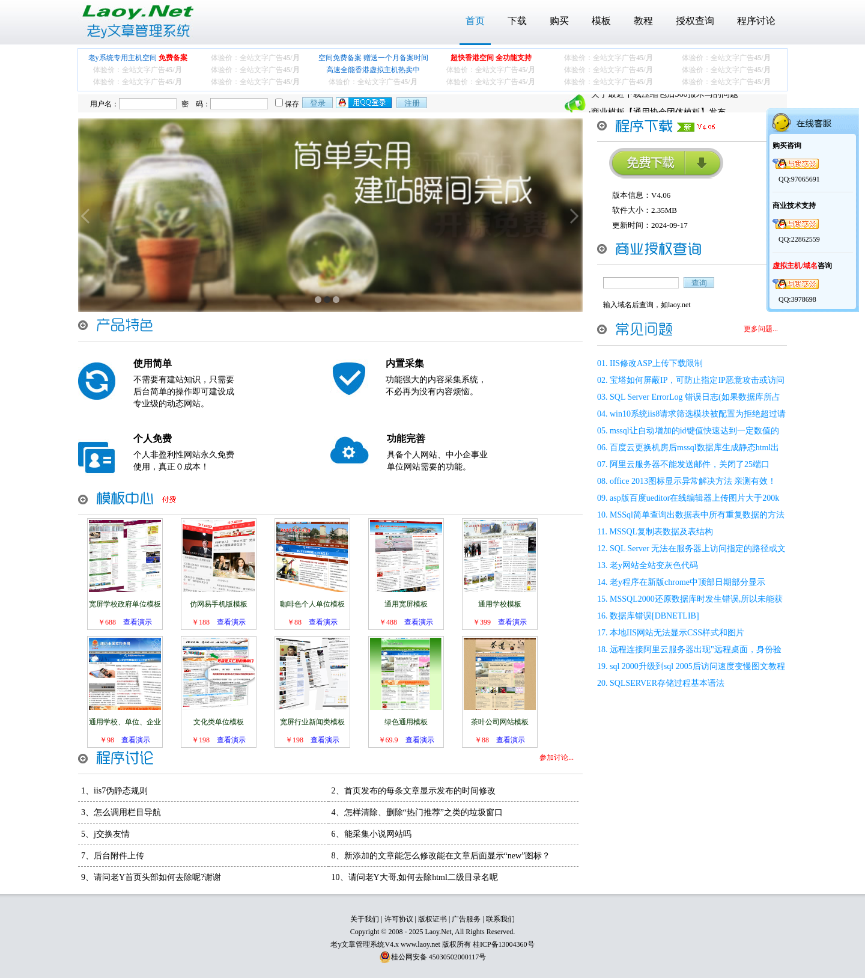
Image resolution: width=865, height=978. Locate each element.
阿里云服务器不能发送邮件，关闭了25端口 (689, 464)
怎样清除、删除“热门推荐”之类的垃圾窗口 (423, 812)
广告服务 (466, 919)
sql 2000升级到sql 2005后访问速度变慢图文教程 (697, 666)
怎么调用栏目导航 (127, 812)
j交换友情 (112, 834)
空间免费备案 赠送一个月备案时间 (373, 57)
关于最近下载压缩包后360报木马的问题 (664, 103)
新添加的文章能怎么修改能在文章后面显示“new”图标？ (447, 855)
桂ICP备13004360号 (504, 944)
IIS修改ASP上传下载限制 (656, 363)
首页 (475, 21)
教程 (643, 21)
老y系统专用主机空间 (137, 57)
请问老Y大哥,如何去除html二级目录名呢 (423, 877)
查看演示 (137, 622)
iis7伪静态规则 (121, 790)
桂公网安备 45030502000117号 (439, 957)
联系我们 (500, 919)
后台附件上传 (119, 855)
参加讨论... (556, 757)
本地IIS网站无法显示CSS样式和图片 (677, 632)
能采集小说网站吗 (377, 834)
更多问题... (761, 329)
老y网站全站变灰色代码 (654, 565)
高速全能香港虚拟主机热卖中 (373, 70)
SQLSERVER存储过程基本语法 (667, 683)
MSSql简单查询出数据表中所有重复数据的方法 (697, 514)
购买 (559, 21)
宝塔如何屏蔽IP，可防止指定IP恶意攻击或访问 (697, 380)
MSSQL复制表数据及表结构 (661, 531)
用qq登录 (364, 102)
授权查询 (695, 21)
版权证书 (432, 919)
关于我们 (364, 919)
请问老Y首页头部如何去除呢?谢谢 (157, 877)
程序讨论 (756, 21)
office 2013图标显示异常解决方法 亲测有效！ (693, 481)
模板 (601, 21)
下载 (517, 21)
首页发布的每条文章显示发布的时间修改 (420, 790)
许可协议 (398, 919)
